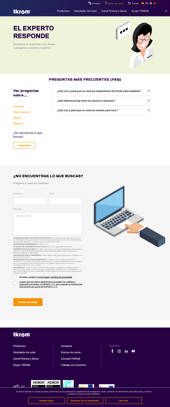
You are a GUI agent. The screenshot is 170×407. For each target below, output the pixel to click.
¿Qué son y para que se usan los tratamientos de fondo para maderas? (99, 91)
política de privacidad (61, 277)
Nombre (17, 194)
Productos (19, 346)
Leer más (123, 400)
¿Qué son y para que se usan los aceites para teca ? (87, 110)
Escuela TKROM (70, 358)
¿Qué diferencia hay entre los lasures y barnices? (86, 100)
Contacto (94, 3)
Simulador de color (24, 352)
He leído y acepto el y (45, 277)
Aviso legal (43, 277)
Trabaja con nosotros (73, 365)
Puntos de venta (114, 3)
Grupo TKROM (21, 365)
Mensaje (17, 209)
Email (51, 194)
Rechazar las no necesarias (85, 400)
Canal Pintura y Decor (26, 358)
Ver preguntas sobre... (26, 93)
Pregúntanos (24, 145)
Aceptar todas (46, 400)
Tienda (133, 3)
